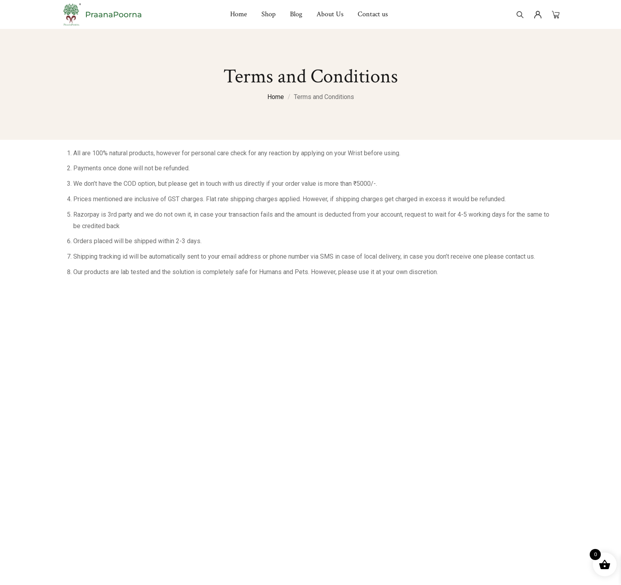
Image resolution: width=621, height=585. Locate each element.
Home (275, 97)
